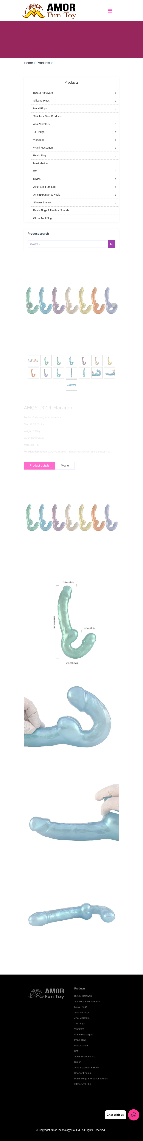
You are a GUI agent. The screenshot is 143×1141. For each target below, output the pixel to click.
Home (28, 63)
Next (114, 310)
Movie (65, 470)
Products (43, 63)
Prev (29, 310)
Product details (39, 470)
